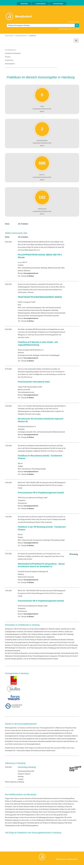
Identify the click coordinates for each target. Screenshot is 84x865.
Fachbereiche (10, 50)
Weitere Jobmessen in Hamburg (14, 782)
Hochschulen (58, 4)
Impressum (60, 859)
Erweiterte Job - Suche (69, 29)
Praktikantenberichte (27, 804)
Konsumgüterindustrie (47, 728)
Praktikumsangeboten (31, 825)
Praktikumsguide (17, 801)
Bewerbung (70, 741)
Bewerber (24, 4)
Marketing (9, 60)
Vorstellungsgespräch (42, 817)
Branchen (16, 738)
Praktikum (9, 36)
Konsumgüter (21, 36)
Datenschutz (71, 859)
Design (7, 57)
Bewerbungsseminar (28, 815)
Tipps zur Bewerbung (64, 804)
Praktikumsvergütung (11, 820)
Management (10, 64)
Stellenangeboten (10, 812)
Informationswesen (13, 53)
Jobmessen (26, 806)
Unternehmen (40, 4)
